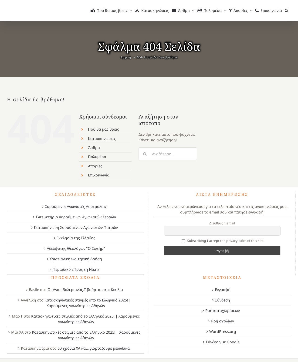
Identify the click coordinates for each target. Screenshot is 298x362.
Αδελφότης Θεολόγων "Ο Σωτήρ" (76, 248)
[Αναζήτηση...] (168, 153)
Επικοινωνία (98, 175)
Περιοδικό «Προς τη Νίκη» (76, 269)
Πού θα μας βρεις (103, 129)
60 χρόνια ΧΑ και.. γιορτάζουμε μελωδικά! (94, 348)
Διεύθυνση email (222, 223)
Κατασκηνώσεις (102, 138)
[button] (286, 10)
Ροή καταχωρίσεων (222, 310)
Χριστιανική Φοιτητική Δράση (76, 258)
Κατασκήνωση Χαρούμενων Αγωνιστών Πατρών (76, 227)
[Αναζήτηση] (145, 153)
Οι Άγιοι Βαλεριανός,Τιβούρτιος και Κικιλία (85, 289)
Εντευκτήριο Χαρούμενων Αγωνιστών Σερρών (76, 217)
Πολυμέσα (97, 156)
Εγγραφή (222, 289)
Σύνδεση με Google (223, 342)
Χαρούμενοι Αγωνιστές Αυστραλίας (76, 206)
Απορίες (95, 166)
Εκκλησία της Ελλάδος (76, 237)
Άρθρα (94, 147)
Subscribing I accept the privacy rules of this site (223, 240)
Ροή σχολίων (222, 321)
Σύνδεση (222, 300)
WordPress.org (222, 331)
